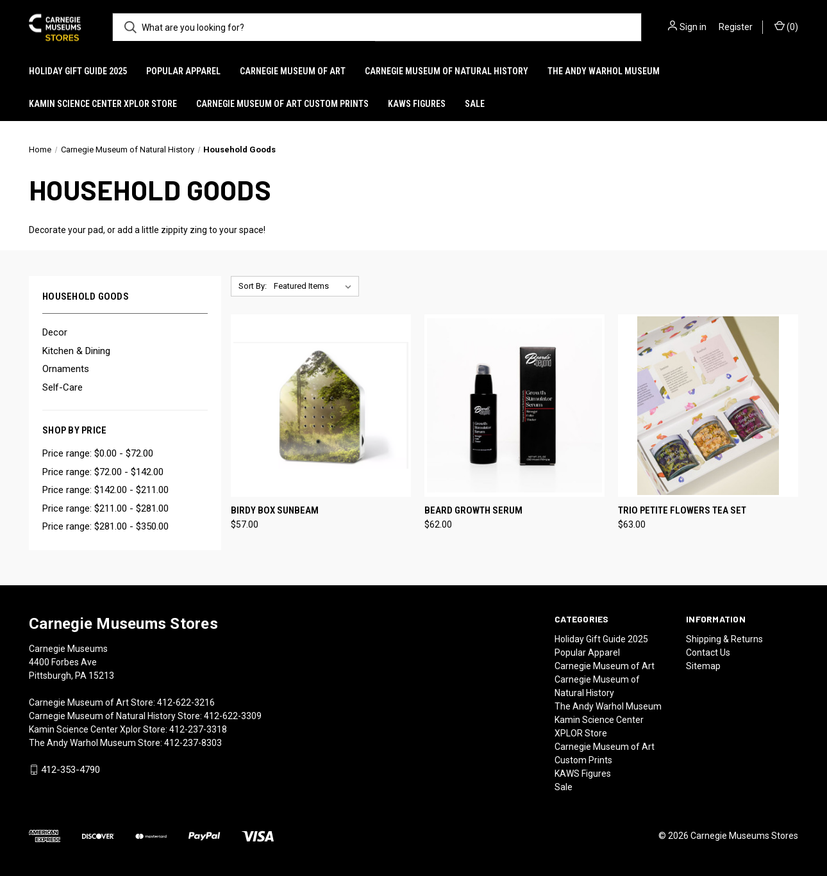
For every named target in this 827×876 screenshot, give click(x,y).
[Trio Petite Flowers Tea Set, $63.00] (708, 405)
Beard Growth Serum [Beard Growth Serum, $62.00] (473, 510)
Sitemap (703, 666)
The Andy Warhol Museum (603, 71)
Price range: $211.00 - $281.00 (105, 508)
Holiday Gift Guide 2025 (78, 71)
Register (736, 27)
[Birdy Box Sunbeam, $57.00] (320, 405)
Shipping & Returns (724, 639)
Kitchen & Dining (76, 351)
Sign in (693, 27)
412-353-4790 (70, 769)
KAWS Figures (417, 104)
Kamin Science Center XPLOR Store (103, 104)
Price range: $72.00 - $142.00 (102, 472)
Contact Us (708, 652)
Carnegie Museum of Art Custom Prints (282, 104)
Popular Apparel (183, 71)
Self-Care (62, 387)
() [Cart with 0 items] (786, 26)
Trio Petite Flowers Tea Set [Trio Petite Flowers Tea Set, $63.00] (682, 510)
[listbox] (315, 286)
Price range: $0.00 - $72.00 (97, 453)
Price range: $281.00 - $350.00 (105, 526)
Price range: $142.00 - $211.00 (105, 490)
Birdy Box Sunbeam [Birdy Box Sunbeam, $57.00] (275, 510)
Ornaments (65, 369)
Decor (54, 332)
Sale (475, 104)
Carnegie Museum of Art (293, 71)
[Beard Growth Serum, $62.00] (514, 405)
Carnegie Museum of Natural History (446, 71)
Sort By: (252, 286)
